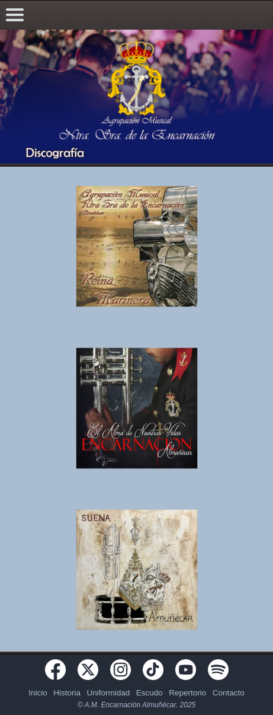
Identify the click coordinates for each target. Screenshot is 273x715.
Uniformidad (108, 692)
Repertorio (187, 692)
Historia (67, 692)
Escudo (149, 692)
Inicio (37, 692)
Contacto (229, 692)
